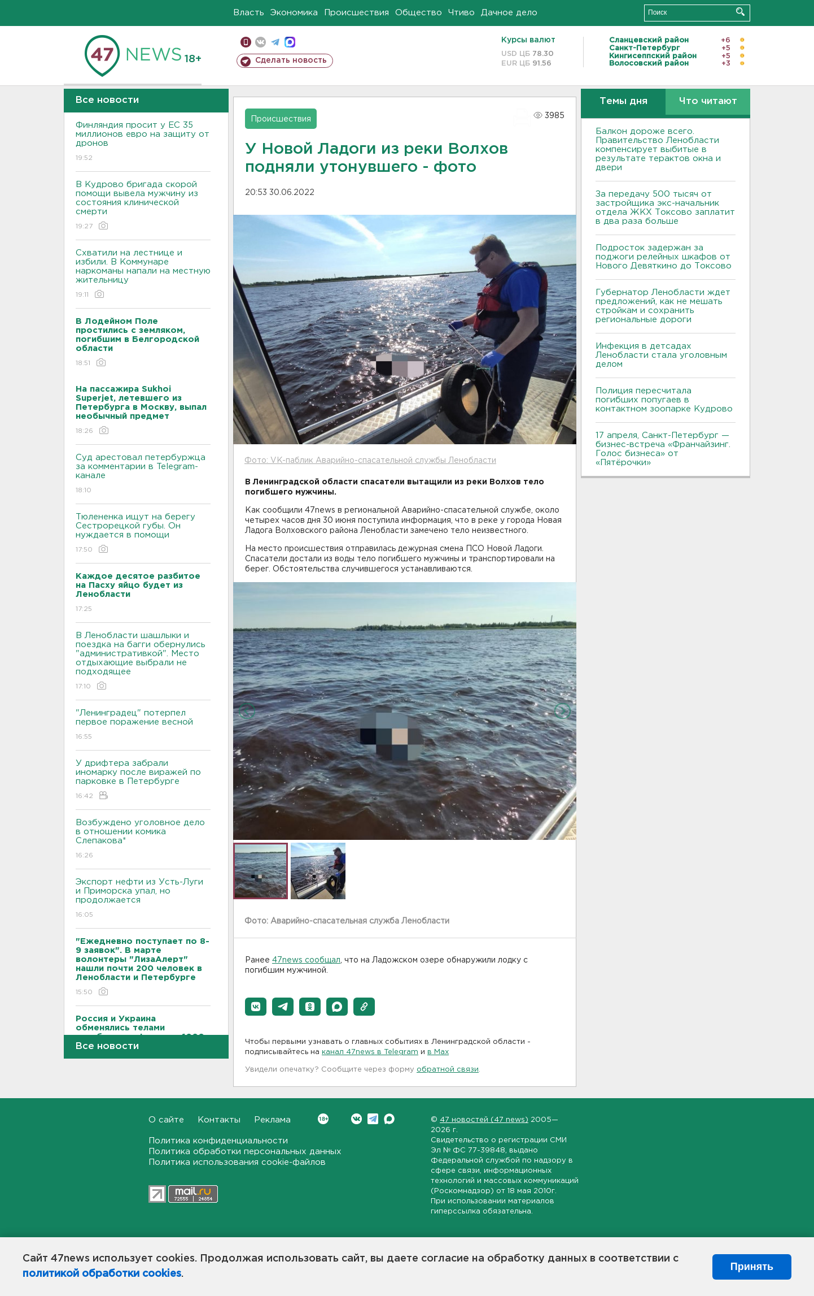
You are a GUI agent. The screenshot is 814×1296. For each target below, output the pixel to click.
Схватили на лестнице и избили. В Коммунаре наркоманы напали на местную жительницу (143, 274)
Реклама (272, 1120)
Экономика (294, 12)
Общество (418, 12)
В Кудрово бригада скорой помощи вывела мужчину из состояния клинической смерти (143, 206)
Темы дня (623, 101)
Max (389, 1118)
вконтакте (260, 42)
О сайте (166, 1120)
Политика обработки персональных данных (245, 1151)
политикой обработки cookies (102, 1273)
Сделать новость (291, 60)
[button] (255, 1007)
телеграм (275, 42)
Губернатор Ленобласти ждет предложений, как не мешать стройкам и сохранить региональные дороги (663, 306)
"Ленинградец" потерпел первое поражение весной (143, 725)
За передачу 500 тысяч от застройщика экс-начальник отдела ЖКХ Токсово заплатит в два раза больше (665, 207)
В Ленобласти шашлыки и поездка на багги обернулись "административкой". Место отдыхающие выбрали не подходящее (143, 661)
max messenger (290, 42)
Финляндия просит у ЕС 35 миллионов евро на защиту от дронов (143, 142)
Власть (248, 12)
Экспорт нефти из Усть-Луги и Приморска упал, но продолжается (143, 899)
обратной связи (448, 1070)
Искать (740, 11)
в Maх (438, 1052)
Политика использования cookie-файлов (237, 1162)
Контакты (219, 1120)
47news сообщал (306, 960)
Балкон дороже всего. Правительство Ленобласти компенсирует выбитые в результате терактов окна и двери (658, 149)
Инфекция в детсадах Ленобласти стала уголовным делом (661, 355)
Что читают (708, 101)
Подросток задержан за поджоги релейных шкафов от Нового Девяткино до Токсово (664, 257)
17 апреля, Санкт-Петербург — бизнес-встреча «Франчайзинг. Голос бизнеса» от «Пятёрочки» (663, 449)
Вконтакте (323, 1118)
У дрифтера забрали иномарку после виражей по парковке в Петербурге (143, 780)
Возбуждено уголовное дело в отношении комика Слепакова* (143, 839)
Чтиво (461, 12)
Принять (751, 1266)
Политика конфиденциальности (218, 1141)
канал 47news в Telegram (370, 1052)
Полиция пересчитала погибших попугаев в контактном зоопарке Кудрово (664, 400)
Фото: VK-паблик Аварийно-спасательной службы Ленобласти (370, 460)
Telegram (372, 1118)
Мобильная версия (245, 42)
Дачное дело (509, 12)
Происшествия (356, 12)
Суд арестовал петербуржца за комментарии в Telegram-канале (143, 474)
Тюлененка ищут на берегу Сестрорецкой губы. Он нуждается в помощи (143, 533)
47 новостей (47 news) (484, 1120)
